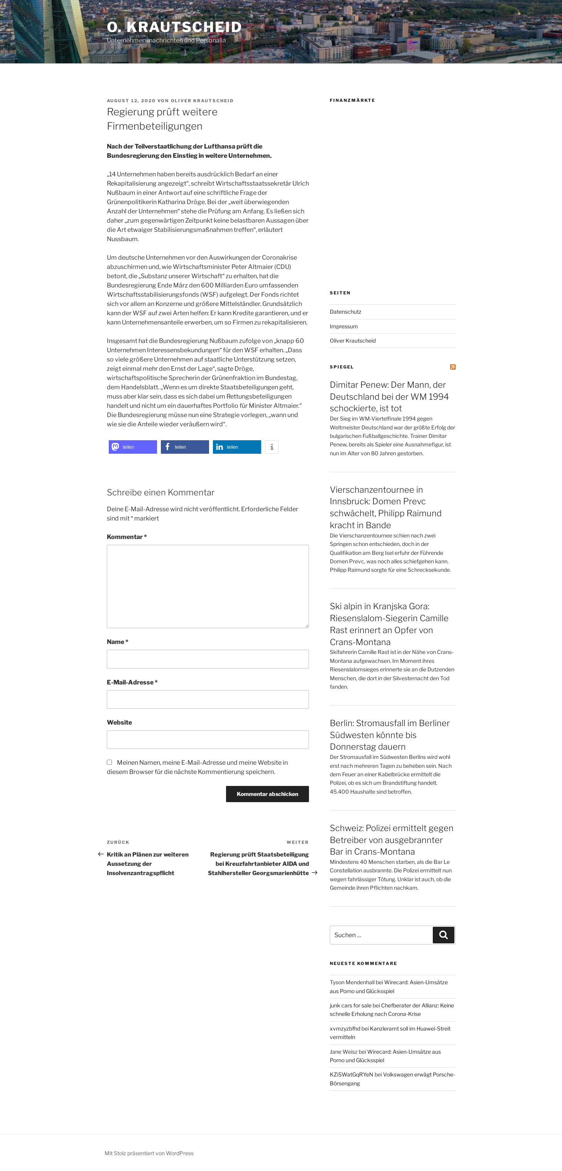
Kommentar (127, 537)
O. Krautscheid (175, 27)
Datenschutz (345, 311)
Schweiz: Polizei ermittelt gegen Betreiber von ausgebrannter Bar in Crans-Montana (392, 840)
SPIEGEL (342, 367)
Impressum (344, 326)
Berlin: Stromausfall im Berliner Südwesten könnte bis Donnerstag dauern (390, 735)
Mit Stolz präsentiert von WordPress (149, 1153)
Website (119, 722)
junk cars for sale (350, 1005)
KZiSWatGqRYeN (351, 1074)
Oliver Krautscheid (202, 100)
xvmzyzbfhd (345, 1028)
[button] (133, 447)
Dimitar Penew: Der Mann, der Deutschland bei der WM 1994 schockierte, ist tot (389, 397)
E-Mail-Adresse (132, 682)
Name (117, 641)
